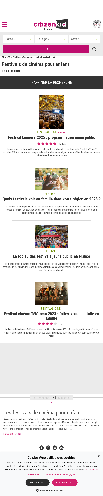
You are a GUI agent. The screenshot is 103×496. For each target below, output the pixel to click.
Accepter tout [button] (64, 482)
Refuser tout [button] (38, 482)
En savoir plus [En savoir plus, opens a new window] (92, 469)
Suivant (63, 398)
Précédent (42, 398)
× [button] (99, 456)
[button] (5, 24)
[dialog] (51, 474)
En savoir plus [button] (10, 434)
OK (46, 49)
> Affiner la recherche (51, 82)
